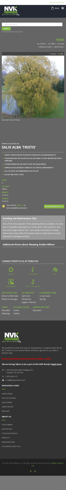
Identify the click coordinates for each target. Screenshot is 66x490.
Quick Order (7, 402)
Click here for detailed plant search (12, 31)
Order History (7, 407)
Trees (60, 40)
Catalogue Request (10, 433)
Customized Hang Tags (11, 446)
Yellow (16, 313)
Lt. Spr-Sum (45, 296)
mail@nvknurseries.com (16, 380)
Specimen (37, 310)
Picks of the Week (9, 398)
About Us (6, 416)
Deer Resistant (11, 286)
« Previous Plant (45, 47)
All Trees (51, 44)
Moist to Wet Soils (10, 296)
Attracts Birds (33, 274)
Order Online (7, 394)
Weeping (6, 313)
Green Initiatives (8, 442)
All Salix (61, 44)
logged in (19, 205)
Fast (54, 274)
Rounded (6, 310)
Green (16, 310)
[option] (33, 88)
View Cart (6, 411)
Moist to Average (9, 299)
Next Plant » (59, 47)
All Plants (41, 44)
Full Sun (11, 274)
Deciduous (26, 299)
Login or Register (57, 2)
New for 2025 (7, 429)
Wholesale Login (10, 385)
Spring (43, 299)
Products (6, 438)
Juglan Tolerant (29, 302)
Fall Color (26, 296)
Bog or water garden (33, 286)
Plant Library (7, 425)
